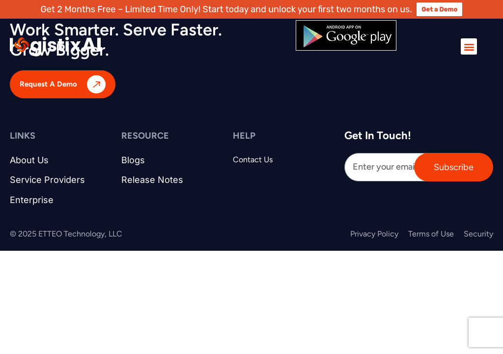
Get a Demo (439, 9)
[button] (469, 46)
